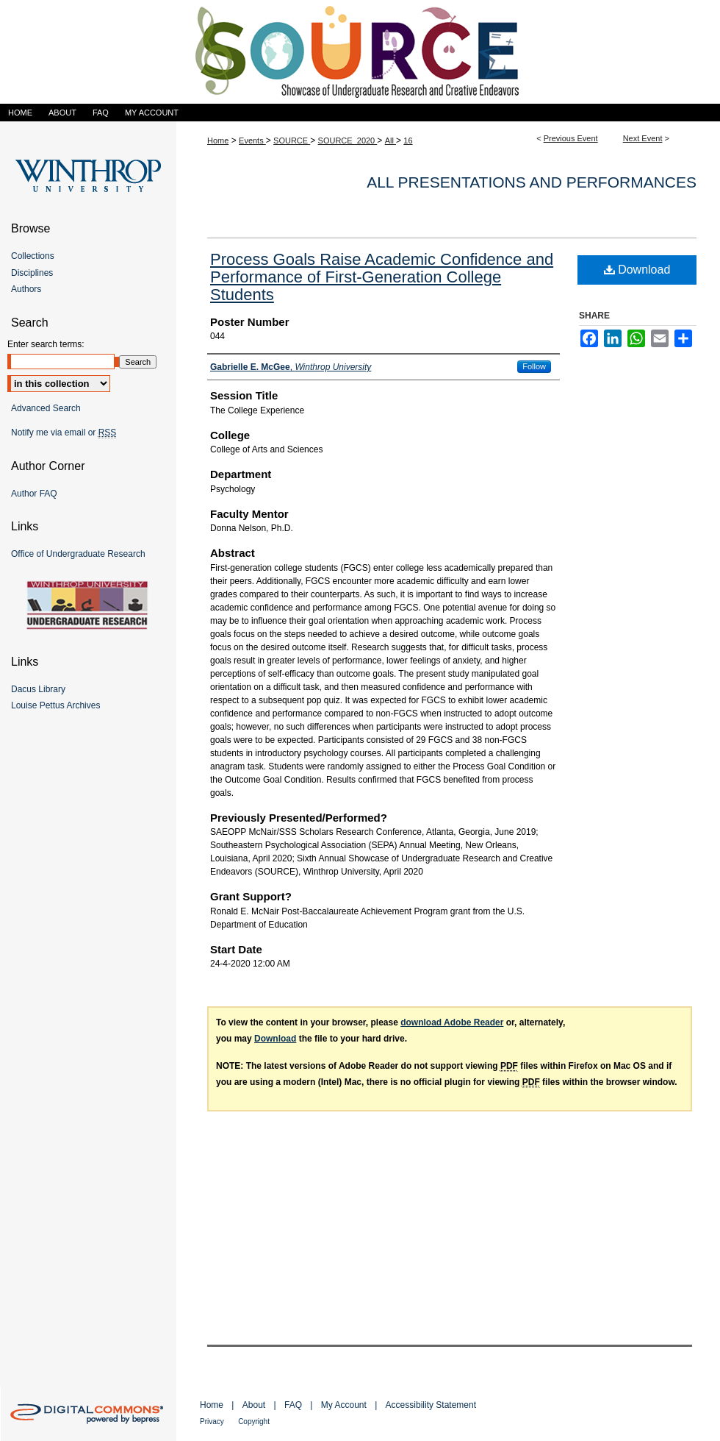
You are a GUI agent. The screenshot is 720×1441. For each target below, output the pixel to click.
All (390, 140)
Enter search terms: (45, 344)
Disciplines (32, 273)
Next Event (643, 138)
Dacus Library (38, 689)
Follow (534, 366)
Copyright (254, 1421)
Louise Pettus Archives (55, 705)
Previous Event (571, 138)
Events (252, 140)
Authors (26, 289)
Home (217, 140)
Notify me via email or (63, 432)
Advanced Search (46, 408)
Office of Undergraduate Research (78, 554)
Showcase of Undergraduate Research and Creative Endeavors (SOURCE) (360, 52)
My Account (344, 1405)
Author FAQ (34, 493)
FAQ (293, 1405)
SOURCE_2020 (348, 140)
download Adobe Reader (451, 1022)
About (253, 1405)
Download (637, 269)
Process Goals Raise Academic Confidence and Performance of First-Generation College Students (381, 277)
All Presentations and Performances (531, 182)
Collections (32, 256)
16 (407, 140)
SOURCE (291, 140)
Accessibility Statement (431, 1405)
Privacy (212, 1421)
